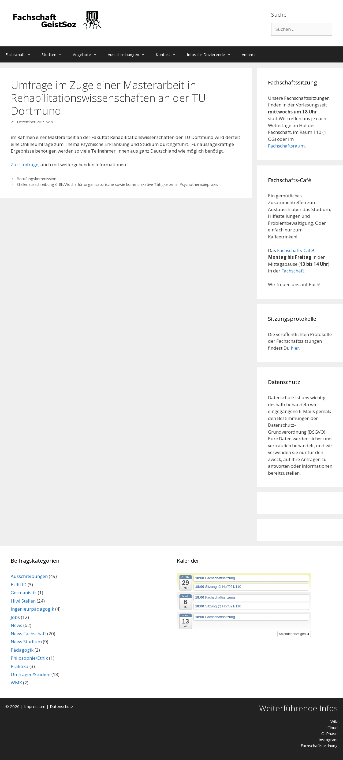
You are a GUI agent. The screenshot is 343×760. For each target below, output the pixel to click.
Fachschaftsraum (286, 146)
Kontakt (168, 54)
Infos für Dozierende (211, 54)
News (16, 625)
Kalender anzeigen (294, 634)
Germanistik (24, 592)
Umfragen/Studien (30, 674)
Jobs (15, 617)
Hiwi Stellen (23, 601)
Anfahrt (248, 54)
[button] (30, 54)
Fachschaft (20, 54)
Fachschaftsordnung (319, 745)
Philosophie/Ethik (29, 658)
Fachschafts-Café (295, 250)
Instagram (328, 739)
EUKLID (19, 584)
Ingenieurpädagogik (32, 609)
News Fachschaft (28, 633)
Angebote (87, 54)
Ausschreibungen (129, 54)
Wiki (334, 721)
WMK (16, 683)
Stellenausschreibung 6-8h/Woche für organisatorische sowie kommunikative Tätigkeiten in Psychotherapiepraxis (117, 184)
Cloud (332, 727)
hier (295, 348)
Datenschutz (61, 706)
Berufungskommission (36, 178)
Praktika (19, 666)
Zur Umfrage (24, 164)
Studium (55, 54)
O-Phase (329, 733)
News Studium (26, 642)
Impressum (34, 706)
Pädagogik (22, 650)
